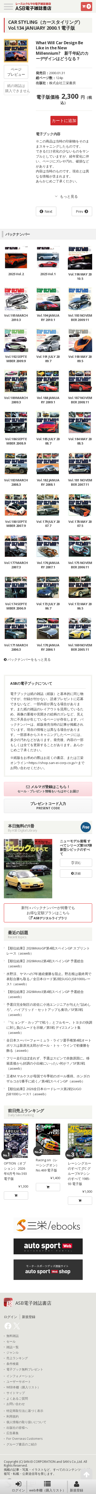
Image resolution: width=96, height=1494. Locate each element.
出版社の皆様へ (17, 1428)
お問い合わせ (15, 1404)
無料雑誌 (12, 1336)
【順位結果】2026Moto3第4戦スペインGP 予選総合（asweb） (45, 994)
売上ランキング (17, 1358)
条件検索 (12, 1364)
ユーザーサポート (18, 1382)
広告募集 (12, 1433)
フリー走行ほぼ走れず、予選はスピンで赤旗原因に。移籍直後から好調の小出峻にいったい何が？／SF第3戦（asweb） (48, 1063)
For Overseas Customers (24, 1439)
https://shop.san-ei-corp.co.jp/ (52, 762)
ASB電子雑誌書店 (33, 1303)
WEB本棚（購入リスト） (23, 1387)
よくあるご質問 (17, 1399)
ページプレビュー (16, 72)
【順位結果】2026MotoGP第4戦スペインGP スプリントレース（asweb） (48, 951)
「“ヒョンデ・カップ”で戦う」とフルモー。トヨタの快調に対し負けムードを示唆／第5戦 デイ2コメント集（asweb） (49, 1027)
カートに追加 (64, 120)
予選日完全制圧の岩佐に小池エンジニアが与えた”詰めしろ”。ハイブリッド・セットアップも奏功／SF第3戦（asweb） (48, 1009)
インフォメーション (20, 1376)
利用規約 (12, 1416)
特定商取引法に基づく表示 (24, 1411)
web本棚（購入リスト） (47, 1486)
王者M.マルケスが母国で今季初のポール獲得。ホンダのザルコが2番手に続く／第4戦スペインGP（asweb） (48, 1078)
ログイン (18, 1486)
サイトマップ (15, 1393)
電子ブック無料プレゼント (24, 1369)
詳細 (76, 873)
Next (48, 211)
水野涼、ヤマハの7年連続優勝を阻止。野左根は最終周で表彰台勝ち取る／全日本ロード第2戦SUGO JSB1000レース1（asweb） (48, 978)
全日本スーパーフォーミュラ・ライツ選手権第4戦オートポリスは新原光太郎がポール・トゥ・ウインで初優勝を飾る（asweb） (48, 1045)
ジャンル (12, 1353)
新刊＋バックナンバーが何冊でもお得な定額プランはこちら (48, 912)
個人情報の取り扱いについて (26, 1422)
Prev (79, 211)
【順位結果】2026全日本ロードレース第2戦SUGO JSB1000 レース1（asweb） (43, 1091)
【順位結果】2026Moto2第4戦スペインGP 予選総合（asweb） (45, 963)
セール (11, 1342)
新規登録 (76, 1486)
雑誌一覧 (12, 1347)
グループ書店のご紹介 (21, 1444)
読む (76, 862)
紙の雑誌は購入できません (16, 88)
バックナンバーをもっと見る (27, 659)
